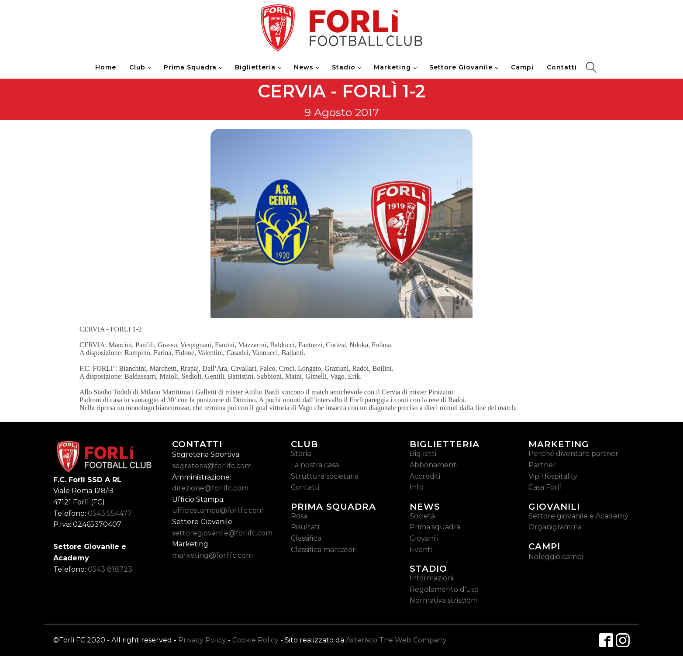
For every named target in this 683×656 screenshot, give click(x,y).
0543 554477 (110, 513)
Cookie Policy (255, 640)
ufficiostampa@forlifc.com (218, 510)
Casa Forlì (545, 487)
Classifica (306, 538)
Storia (301, 453)
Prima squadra (435, 527)
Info (417, 487)
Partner (542, 465)
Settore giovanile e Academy (578, 516)
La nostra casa (315, 465)
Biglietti (423, 453)
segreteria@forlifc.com (212, 466)
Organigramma (555, 527)
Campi (522, 67)
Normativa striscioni (443, 600)
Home (105, 67)
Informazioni (431, 578)
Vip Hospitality (552, 476)
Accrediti (425, 476)
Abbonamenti (434, 465)
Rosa (299, 516)
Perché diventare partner (573, 453)
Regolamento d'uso (444, 589)
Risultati (305, 527)
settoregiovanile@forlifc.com (222, 533)
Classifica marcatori (324, 550)
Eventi (421, 550)
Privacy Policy (202, 640)
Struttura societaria (325, 476)
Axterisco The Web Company (396, 640)
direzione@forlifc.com (210, 488)
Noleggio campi (555, 556)
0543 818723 (110, 569)
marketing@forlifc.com (212, 555)
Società (422, 516)
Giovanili (424, 538)
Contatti (562, 67)
